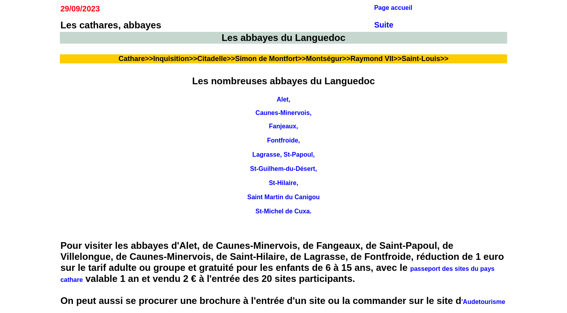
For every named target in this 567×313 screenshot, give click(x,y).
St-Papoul (298, 154)
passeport (425, 268)
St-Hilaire (282, 183)
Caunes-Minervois (283, 112)
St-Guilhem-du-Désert (282, 168)
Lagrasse (266, 154)
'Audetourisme (483, 301)
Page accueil (393, 7)
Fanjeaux (282, 126)
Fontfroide (282, 140)
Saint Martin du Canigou (283, 197)
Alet (283, 99)
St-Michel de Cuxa (283, 211)
